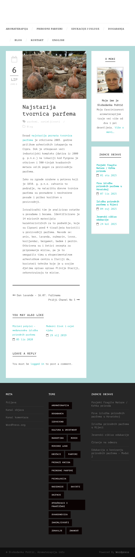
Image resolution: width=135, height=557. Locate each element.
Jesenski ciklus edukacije (110, 435)
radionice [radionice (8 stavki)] (58, 487)
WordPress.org (15, 425)
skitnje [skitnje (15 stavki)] (56, 495)
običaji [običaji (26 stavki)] (56, 454)
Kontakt (37, 40)
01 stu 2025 (108, 175)
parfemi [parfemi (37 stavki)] (73, 454)
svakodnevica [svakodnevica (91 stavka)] (60, 515)
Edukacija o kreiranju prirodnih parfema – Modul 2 (110, 453)
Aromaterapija (17, 28)
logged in (37, 364)
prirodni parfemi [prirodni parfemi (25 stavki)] (62, 471)
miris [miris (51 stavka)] (74, 438)
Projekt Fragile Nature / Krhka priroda (106, 168)
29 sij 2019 (58, 335)
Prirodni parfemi (50, 28)
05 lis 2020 (24, 339)
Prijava (11, 402)
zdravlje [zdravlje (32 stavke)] (57, 531)
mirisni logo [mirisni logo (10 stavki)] (60, 446)
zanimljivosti (50, 121)
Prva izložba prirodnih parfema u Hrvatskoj (109, 186)
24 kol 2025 (108, 224)
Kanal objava (15, 410)
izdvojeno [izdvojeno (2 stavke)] (58, 422)
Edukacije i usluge (85, 28)
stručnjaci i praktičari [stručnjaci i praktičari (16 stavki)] (60, 505)
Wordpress (122, 552)
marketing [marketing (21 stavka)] (58, 438)
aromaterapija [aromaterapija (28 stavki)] (60, 405)
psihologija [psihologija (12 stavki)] (59, 479)
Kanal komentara (17, 417)
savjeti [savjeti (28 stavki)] (75, 487)
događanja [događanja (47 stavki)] (58, 414)
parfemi (32, 121)
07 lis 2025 (108, 193)
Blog (18, 40)
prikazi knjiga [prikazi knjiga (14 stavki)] (61, 462)
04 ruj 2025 (108, 209)
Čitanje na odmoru (104, 442)
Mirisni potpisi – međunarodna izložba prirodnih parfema (25, 330)
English (58, 40)
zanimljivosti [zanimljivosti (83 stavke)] (60, 523)
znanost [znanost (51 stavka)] (74, 531)
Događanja (116, 28)
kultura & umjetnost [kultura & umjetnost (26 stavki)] (64, 430)
